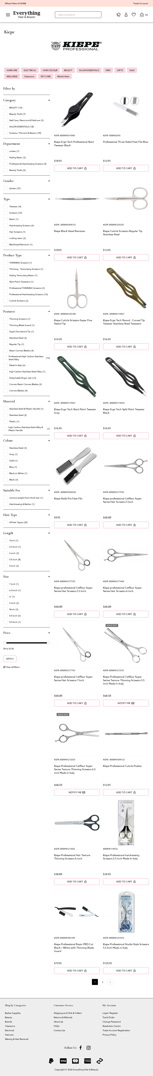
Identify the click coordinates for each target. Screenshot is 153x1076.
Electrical (9, 1030)
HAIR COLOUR (50, 70)
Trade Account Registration (116, 1030)
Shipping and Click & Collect (68, 1013)
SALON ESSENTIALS (89, 70)
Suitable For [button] (11, 490)
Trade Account (140, 3)
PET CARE (46, 76)
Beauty (8, 1017)
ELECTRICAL (30, 70)
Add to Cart (77, 168)
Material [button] (9, 401)
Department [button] (11, 144)
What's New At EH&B (15, 3)
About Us (58, 1021)
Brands (8, 1021)
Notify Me (126, 703)
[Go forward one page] (110, 982)
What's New (63, 76)
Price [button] (6, 633)
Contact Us (59, 1030)
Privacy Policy (109, 1034)
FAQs (56, 1026)
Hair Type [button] (10, 515)
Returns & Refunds (63, 1017)
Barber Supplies (12, 1013)
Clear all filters (11, 667)
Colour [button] (8, 441)
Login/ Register (110, 1013)
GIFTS (120, 70)
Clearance (29, 76)
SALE (132, 70)
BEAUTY (68, 70)
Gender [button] (8, 181)
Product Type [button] (12, 255)
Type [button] (6, 199)
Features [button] (9, 311)
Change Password (112, 1021)
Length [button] (8, 533)
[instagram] (89, 1048)
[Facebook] (81, 1048)
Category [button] (9, 100)
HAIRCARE (12, 70)
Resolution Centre (112, 1026)
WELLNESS (12, 76)
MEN (108, 70)
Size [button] (6, 577)
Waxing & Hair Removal (16, 1039)
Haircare (9, 1034)
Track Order (109, 1017)
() (144, 15)
